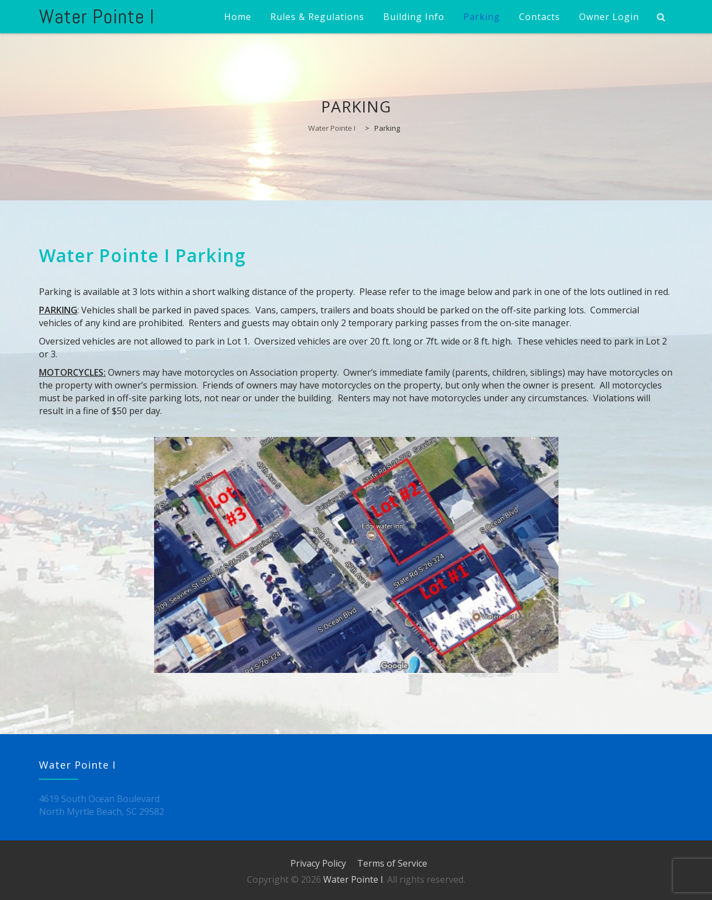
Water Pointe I (97, 16)
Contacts (539, 17)
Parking (481, 17)
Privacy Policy (318, 863)
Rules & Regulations (317, 17)
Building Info (413, 17)
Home (237, 17)
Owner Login (609, 17)
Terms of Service (392, 863)
